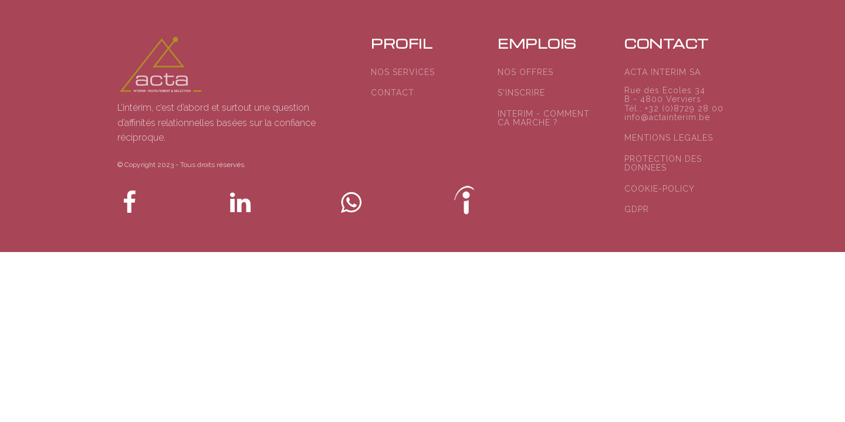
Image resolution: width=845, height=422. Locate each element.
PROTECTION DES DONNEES (663, 163)
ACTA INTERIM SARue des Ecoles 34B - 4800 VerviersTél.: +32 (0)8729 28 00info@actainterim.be (674, 95)
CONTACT (392, 93)
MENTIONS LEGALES (668, 138)
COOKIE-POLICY (659, 189)
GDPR (636, 209)
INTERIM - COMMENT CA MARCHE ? (544, 118)
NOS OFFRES (525, 72)
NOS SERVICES (403, 72)
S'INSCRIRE (521, 93)
